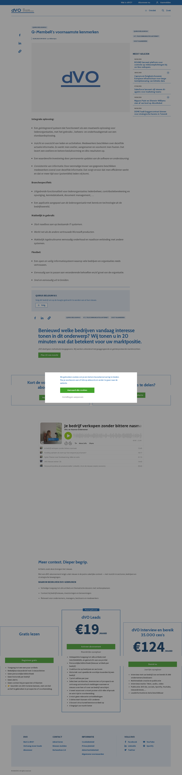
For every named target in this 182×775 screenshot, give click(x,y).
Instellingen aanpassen (72, 397)
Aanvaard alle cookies (77, 390)
